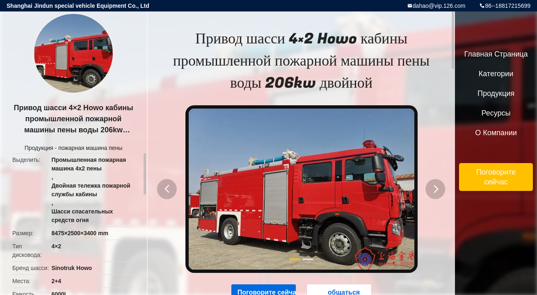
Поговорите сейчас (496, 177)
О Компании (496, 133)
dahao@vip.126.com (439, 5)
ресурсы (496, 113)
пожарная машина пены (90, 148)
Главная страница (496, 54)
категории (496, 74)
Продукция (39, 148)
